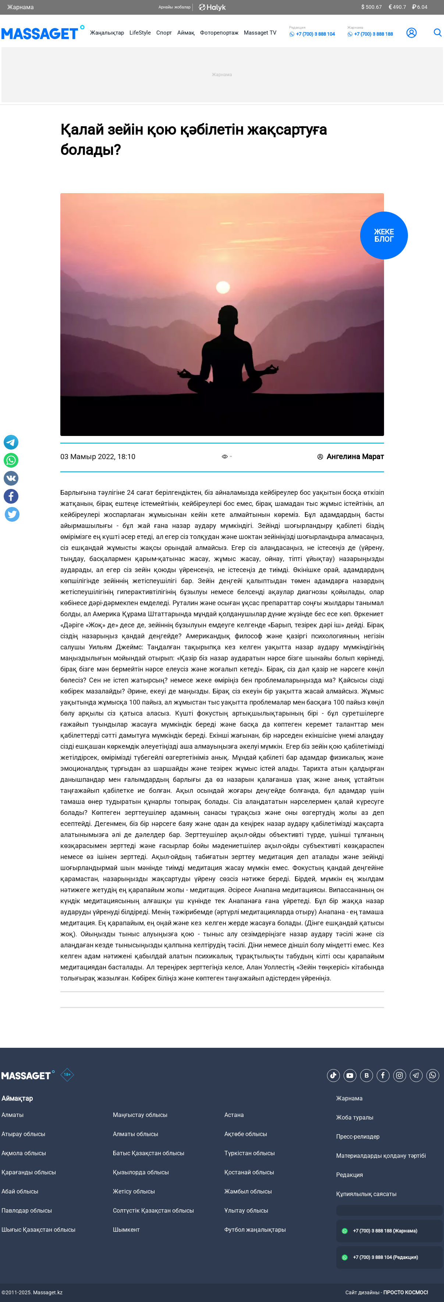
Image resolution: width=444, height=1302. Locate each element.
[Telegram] (416, 1075)
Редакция (349, 1174)
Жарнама (20, 7)
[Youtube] (350, 1075)
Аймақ (186, 32)
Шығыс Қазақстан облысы (38, 1229)
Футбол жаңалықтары (255, 1229)
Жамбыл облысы (248, 1191)
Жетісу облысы (134, 1191)
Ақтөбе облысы (245, 1134)
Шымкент (126, 1229)
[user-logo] (412, 33)
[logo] (43, 33)
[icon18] (67, 1075)
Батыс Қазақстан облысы (148, 1153)
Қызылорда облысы (141, 1172)
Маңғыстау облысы (140, 1114)
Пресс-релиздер (358, 1136)
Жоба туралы (354, 1117)
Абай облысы (19, 1191)
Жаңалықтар (107, 32)
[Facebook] (383, 1075)
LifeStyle (140, 32)
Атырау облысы (23, 1134)
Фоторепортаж (219, 32)
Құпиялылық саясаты (366, 1194)
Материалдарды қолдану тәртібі (381, 1155)
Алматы (12, 1114)
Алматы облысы (135, 1134)
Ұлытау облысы (246, 1210)
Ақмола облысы (23, 1153)
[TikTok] (333, 1075)
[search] (437, 33)
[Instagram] (399, 1075)
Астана (234, 1114)
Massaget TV (260, 32)
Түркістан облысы (249, 1153)
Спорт (164, 32)
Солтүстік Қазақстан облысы (153, 1210)
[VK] (366, 1075)
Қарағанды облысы (28, 1172)
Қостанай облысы (249, 1172)
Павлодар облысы (26, 1210)
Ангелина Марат (350, 456)
